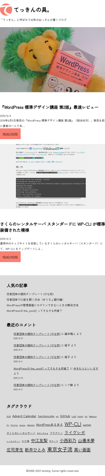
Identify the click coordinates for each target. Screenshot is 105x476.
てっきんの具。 (33, 10)
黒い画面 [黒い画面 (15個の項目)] (82, 449)
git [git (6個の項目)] (57, 416)
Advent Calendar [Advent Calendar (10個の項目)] (24, 415)
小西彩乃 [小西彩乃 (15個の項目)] (68, 440)
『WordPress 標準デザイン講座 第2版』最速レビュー (49, 107)
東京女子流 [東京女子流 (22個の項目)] (59, 449)
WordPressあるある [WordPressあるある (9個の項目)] (49, 424)
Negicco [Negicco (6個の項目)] (93, 416)
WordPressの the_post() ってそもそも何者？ (41, 368)
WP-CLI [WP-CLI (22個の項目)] (73, 423)
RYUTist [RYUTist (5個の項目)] (14, 425)
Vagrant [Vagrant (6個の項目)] (31, 425)
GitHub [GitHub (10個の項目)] (65, 415)
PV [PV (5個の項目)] (8, 425)
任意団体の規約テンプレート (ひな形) (37, 334)
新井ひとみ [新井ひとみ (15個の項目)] (35, 449)
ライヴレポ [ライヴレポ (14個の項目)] (74, 432)
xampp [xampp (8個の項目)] (87, 425)
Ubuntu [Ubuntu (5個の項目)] (22, 425)
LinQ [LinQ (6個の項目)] (74, 416)
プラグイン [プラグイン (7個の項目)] (56, 433)
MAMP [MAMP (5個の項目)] (80, 416)
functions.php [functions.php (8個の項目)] (46, 416)
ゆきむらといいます (85, 368)
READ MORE (10, 134)
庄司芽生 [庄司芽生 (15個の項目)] (15, 449)
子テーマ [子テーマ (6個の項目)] (53, 441)
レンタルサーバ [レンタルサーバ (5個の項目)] (13, 441)
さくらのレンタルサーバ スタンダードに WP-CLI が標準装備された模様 (52, 227)
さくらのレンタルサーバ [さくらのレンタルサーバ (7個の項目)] (21, 433)
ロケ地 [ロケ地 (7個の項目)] (25, 441)
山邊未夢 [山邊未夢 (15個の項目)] (86, 440)
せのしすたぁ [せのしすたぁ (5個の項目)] (42, 433)
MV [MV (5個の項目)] (86, 416)
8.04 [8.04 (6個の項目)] (9, 416)
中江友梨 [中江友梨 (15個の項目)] (39, 440)
